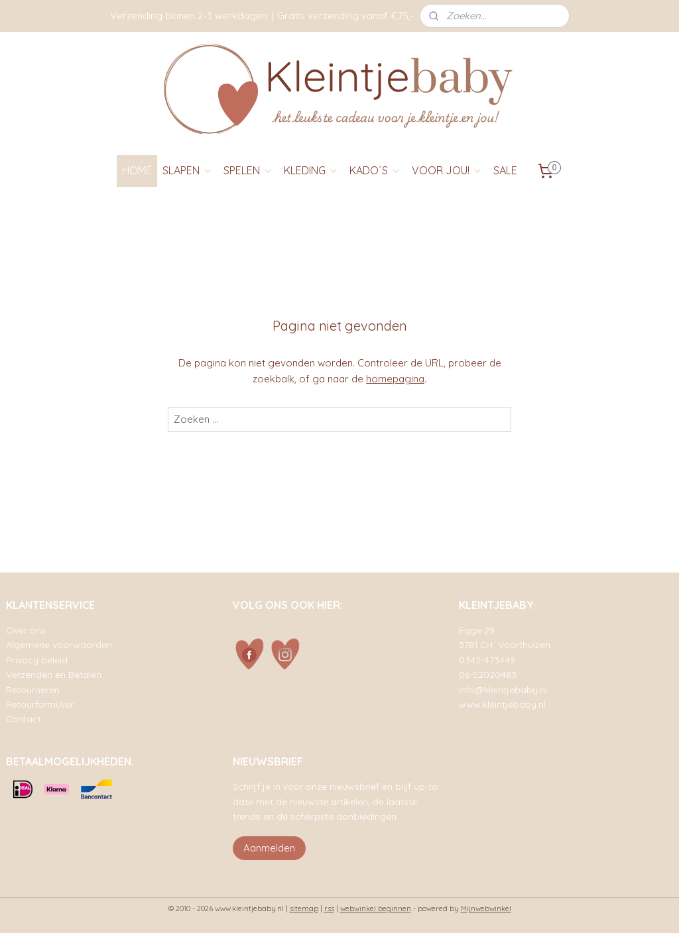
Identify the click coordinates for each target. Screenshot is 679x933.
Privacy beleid (37, 659)
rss (329, 908)
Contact (23, 718)
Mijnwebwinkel (486, 908)
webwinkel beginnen (375, 908)
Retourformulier (40, 704)
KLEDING (311, 170)
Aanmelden (269, 848)
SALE (505, 170)
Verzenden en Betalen (53, 674)
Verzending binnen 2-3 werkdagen (188, 15)
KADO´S (375, 170)
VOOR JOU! (447, 170)
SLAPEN (187, 170)
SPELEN (248, 170)
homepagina (395, 378)
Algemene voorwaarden (59, 644)
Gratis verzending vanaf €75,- (345, 15)
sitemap (304, 908)
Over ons (26, 629)
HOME (137, 170)
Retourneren (33, 689)
